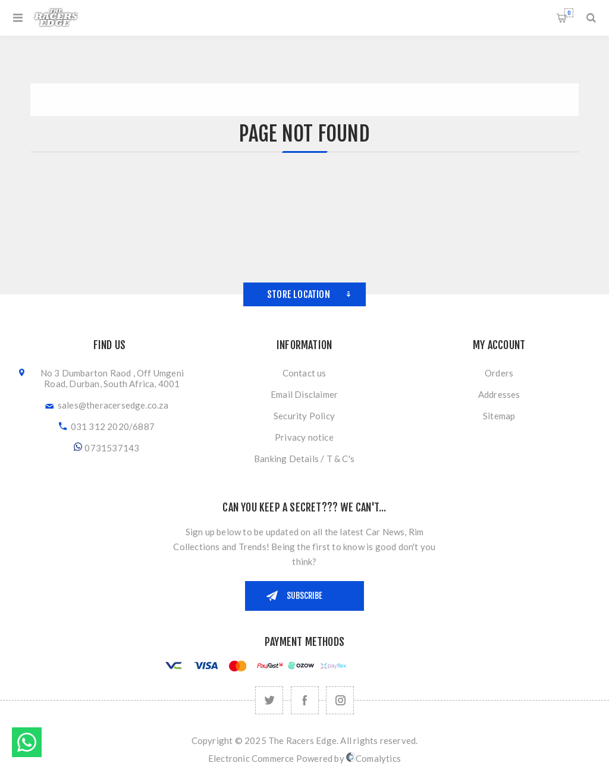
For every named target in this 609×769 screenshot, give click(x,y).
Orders (499, 373)
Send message (27, 742)
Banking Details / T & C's (304, 458)
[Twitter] (269, 700)
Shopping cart (568, 12)
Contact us (304, 373)
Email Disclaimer (304, 394)
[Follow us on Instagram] (340, 700)
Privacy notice (304, 437)
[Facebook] (305, 700)
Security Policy (304, 415)
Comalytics (373, 758)
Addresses (499, 394)
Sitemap (499, 415)
